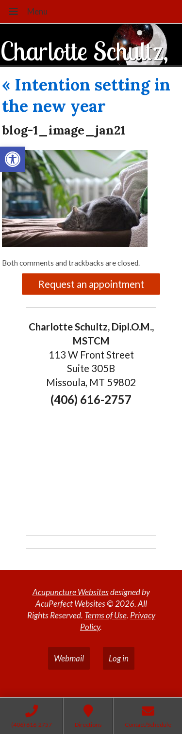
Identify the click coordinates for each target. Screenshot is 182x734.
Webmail (69, 658)
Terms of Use (105, 615)
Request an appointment (91, 284)
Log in (119, 658)
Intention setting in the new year (86, 95)
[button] (12, 159)
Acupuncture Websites (71, 592)
